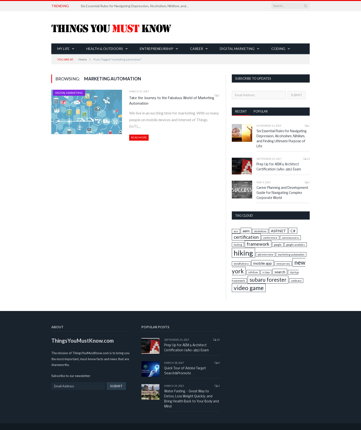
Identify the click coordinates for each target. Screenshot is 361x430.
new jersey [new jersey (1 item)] (283, 263)
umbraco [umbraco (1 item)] (296, 280)
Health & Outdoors (104, 49)
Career (196, 49)
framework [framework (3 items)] (258, 244)
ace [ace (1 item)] (236, 231)
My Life (63, 49)
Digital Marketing (237, 49)
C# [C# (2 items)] (293, 230)
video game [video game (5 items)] (249, 287)
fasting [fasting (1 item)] (238, 244)
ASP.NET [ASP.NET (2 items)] (278, 230)
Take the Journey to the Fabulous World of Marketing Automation (171, 101)
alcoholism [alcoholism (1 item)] (260, 231)
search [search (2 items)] (279, 271)
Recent (241, 111)
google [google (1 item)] (278, 244)
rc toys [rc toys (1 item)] (266, 272)
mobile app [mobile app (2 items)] (262, 263)
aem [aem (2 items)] (246, 230)
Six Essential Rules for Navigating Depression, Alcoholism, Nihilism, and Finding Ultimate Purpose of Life (136, 6)
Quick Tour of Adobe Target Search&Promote (185, 371)
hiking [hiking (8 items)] (243, 253)
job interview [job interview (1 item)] (265, 254)
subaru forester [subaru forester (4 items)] (268, 279)
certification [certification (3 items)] (246, 237)
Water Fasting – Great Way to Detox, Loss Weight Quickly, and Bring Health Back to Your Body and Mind (191, 399)
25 (306, 158)
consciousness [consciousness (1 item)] (290, 237)
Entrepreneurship (156, 49)
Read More (139, 137)
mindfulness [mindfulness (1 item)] (241, 263)
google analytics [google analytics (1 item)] (295, 244)
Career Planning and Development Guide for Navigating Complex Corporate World (282, 193)
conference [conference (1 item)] (270, 237)
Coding (278, 49)
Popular (261, 111)
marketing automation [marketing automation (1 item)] (291, 254)
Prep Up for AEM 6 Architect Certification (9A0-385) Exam (278, 167)
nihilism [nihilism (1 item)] (253, 272)
